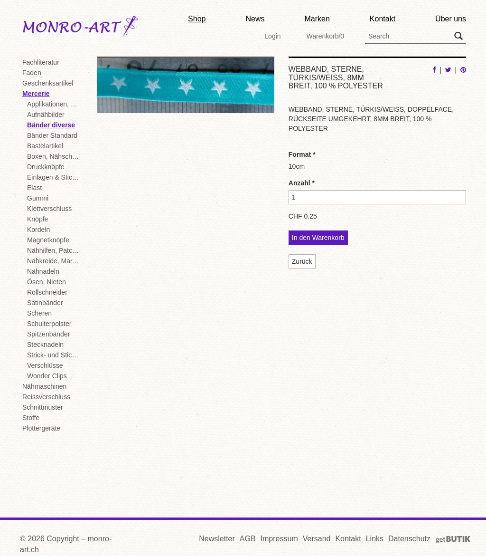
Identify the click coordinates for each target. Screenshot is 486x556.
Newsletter (217, 539)
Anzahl (302, 183)
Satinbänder (45, 303)
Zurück (302, 261)
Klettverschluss (49, 208)
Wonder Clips (47, 376)
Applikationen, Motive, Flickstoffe (55, 104)
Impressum (279, 539)
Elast (34, 188)
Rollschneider (47, 292)
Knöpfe (37, 219)
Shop (197, 19)
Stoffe (30, 418)
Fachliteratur (40, 62)
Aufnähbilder (46, 114)
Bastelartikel (45, 146)
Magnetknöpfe (48, 240)
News (254, 19)
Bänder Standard (52, 135)
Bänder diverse (51, 125)
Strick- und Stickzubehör (55, 355)
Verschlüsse (45, 365)
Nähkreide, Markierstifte (55, 261)
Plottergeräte (41, 428)
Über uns (450, 19)
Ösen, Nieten (46, 282)
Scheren (39, 313)
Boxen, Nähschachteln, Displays (55, 156)
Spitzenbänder (48, 334)
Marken (316, 19)
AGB (248, 539)
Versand (317, 539)
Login (272, 36)
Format (302, 154)
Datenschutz (409, 539)
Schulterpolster (49, 323)
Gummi (37, 198)
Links (374, 539)
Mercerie (36, 93)
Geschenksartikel (47, 83)
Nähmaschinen (44, 386)
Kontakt (382, 19)
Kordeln (38, 229)
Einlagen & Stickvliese (55, 177)
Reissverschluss (46, 397)
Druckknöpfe (46, 167)
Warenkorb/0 (325, 36)
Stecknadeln (45, 344)
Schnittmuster (42, 407)
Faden (31, 73)
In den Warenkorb (318, 237)
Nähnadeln (43, 271)
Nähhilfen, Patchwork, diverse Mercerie (55, 250)
